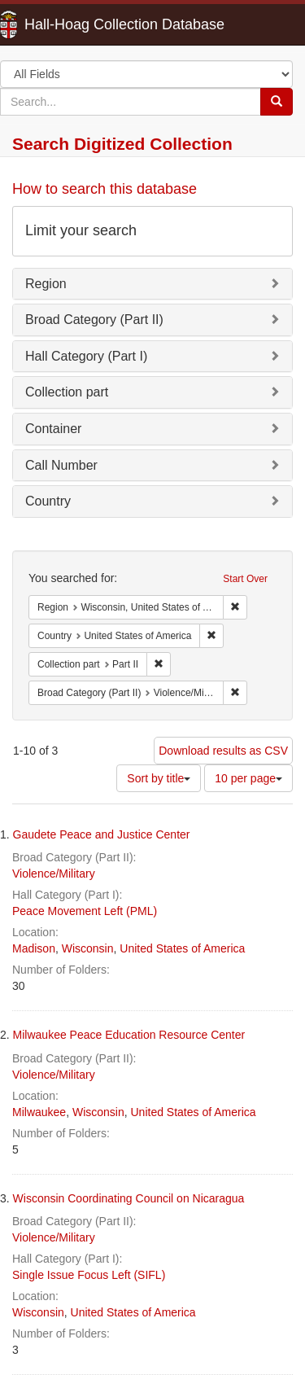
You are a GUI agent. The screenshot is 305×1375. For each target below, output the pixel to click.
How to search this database (104, 189)
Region (46, 284)
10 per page (248, 778)
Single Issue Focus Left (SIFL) (88, 1274)
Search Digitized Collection (122, 143)
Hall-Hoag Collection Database (73, 24)
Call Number (61, 465)
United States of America (182, 948)
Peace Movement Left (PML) (84, 910)
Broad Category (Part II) (94, 319)
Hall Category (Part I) (86, 356)
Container (53, 429)
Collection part (66, 392)
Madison (33, 948)
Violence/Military (53, 873)
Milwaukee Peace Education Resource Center (129, 1034)
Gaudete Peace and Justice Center (101, 834)
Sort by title (158, 778)
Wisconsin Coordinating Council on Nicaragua (129, 1198)
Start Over (245, 579)
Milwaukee (39, 1112)
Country (48, 501)
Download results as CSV (223, 750)
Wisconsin (88, 948)
